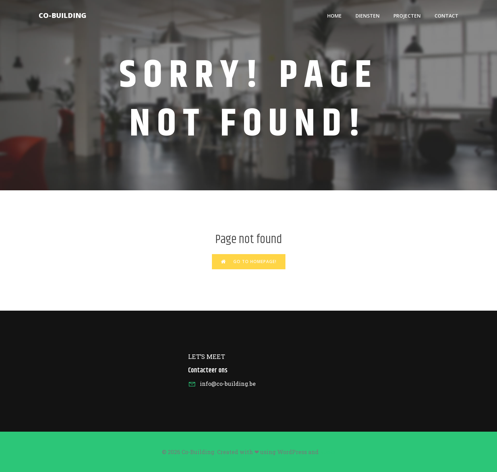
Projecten (407, 15)
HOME (334, 15)
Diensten (367, 15)
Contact (446, 15)
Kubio (327, 452)
